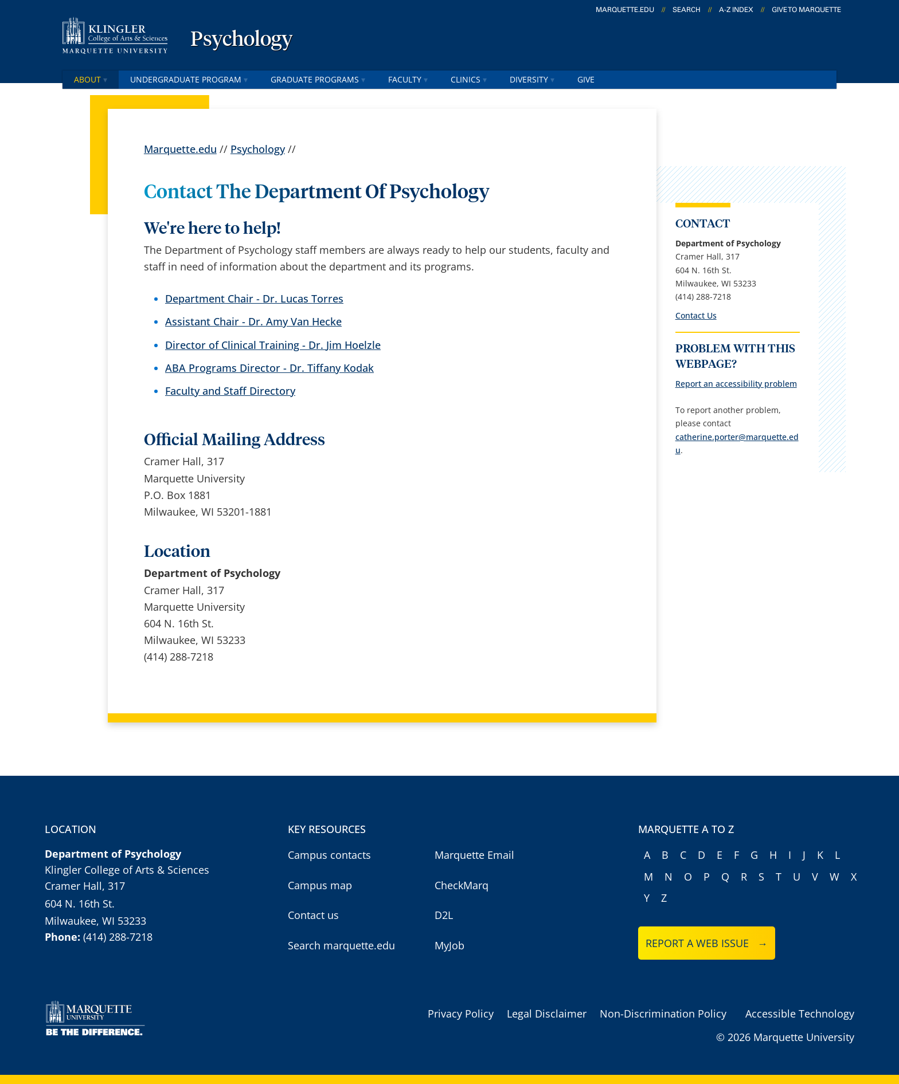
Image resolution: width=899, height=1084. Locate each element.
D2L (444, 915)
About (90, 79)
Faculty (408, 79)
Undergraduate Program (189, 79)
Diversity (532, 79)
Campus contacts (329, 855)
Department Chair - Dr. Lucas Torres (254, 299)
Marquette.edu (180, 149)
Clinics (469, 79)
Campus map (320, 885)
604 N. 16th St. (80, 903)
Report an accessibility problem (736, 383)
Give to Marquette (806, 10)
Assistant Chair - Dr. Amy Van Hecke (253, 322)
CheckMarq (461, 885)
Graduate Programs (318, 79)
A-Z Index (736, 10)
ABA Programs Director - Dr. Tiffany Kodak (269, 368)
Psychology (241, 40)
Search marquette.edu (341, 945)
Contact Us (696, 315)
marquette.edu (625, 10)
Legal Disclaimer (547, 1013)
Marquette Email (474, 855)
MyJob (449, 945)
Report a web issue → (707, 943)
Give (586, 79)
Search (687, 10)
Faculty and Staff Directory (230, 391)
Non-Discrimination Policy (663, 1013)
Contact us (313, 915)
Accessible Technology (799, 1013)
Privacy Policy (461, 1013)
